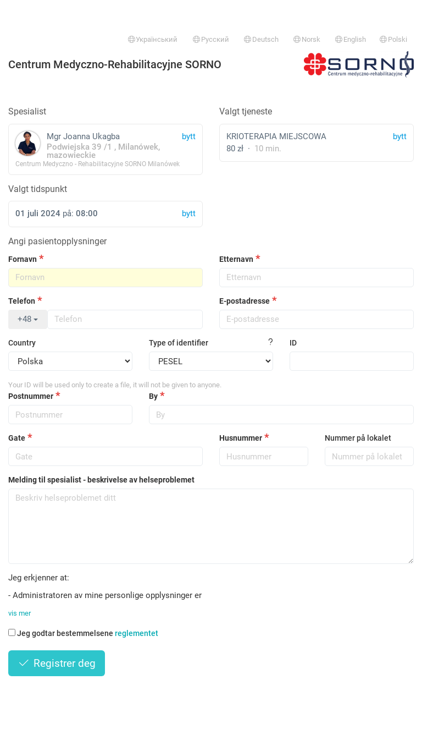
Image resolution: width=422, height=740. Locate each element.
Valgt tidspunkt (37, 189)
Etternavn (236, 259)
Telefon (21, 301)
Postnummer (30, 396)
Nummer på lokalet (358, 438)
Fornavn (22, 259)
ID (293, 342)
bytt (400, 136)
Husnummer (240, 438)
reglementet (136, 633)
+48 (28, 319)
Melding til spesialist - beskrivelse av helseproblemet (101, 479)
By (153, 396)
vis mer (19, 613)
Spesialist (27, 111)
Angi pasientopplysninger (57, 241)
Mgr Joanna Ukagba (105, 149)
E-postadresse (244, 301)
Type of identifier (178, 342)
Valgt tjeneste (245, 111)
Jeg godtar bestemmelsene (83, 633)
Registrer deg (57, 663)
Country (22, 342)
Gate (16, 438)
